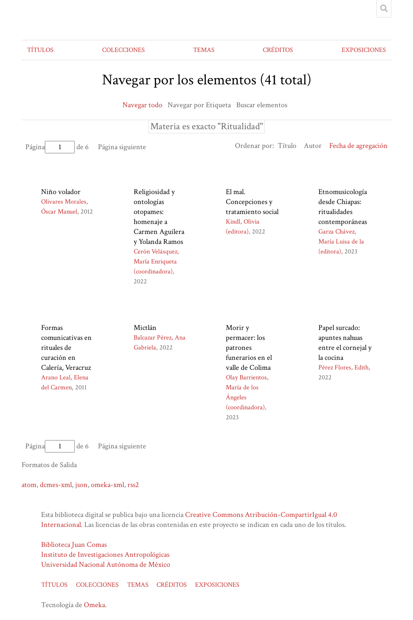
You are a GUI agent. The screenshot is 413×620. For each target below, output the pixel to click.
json (81, 485)
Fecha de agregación (358, 145)
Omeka (94, 605)
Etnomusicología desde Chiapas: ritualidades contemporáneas (342, 206)
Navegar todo (142, 105)
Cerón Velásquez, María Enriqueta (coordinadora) (156, 261)
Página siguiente (122, 147)
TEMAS (204, 50)
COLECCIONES (123, 50)
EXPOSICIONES (364, 50)
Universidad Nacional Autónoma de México (105, 564)
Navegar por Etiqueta (199, 105)
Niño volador (61, 192)
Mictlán (145, 327)
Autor (313, 145)
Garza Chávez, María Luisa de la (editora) (341, 241)
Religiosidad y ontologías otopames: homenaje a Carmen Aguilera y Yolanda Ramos (159, 216)
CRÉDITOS (278, 50)
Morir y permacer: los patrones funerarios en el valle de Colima (249, 347)
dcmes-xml (56, 485)
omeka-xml (107, 485)
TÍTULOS (40, 50)
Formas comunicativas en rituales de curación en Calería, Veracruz (66, 347)
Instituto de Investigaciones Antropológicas (105, 554)
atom (29, 485)
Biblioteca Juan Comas (74, 544)
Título (287, 145)
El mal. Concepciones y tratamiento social (252, 202)
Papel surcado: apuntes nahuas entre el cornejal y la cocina (344, 342)
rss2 (133, 485)
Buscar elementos (261, 105)
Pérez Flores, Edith (343, 367)
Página (50, 147)
